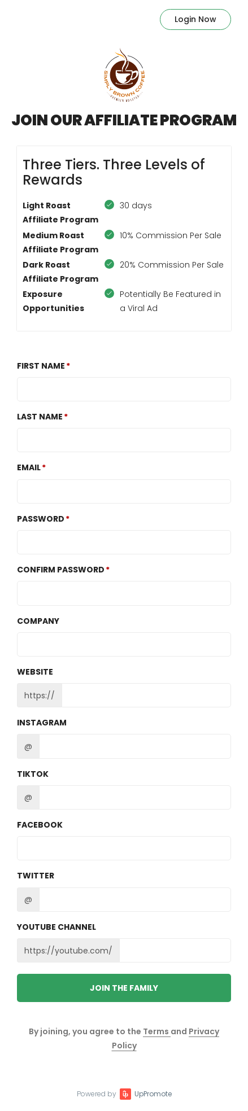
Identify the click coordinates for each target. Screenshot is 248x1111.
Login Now (195, 19)
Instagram (42, 722)
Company (38, 621)
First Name (41, 365)
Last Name (40, 416)
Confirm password (61, 569)
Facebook (40, 824)
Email (29, 467)
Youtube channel (56, 927)
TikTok (33, 774)
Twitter (35, 875)
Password (40, 518)
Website (35, 671)
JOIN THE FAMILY (124, 988)
